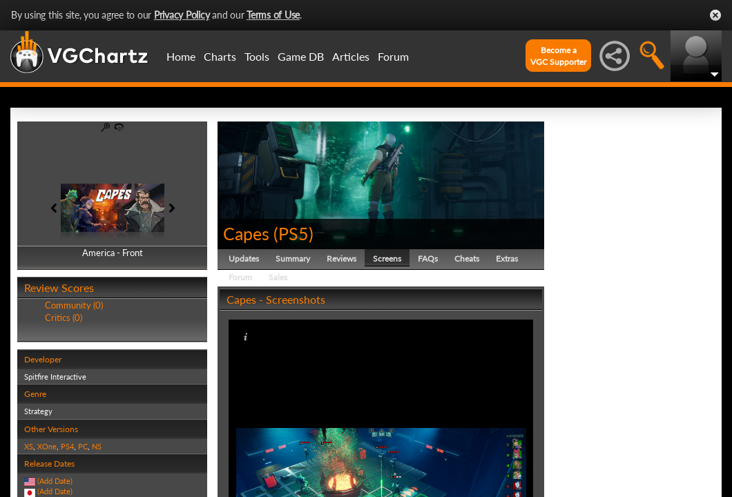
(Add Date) (55, 480)
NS (97, 446)
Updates (244, 258)
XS (28, 446)
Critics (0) (63, 317)
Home (180, 56)
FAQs (428, 258)
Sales (278, 277)
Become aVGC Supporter (558, 56)
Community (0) (74, 305)
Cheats (466, 258)
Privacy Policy (182, 15)
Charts (220, 56)
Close (715, 15)
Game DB (301, 56)
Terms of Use (273, 15)
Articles (350, 56)
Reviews (341, 258)
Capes (246, 233)
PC (83, 446)
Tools (256, 56)
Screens (387, 258)
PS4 (67, 446)
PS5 (293, 233)
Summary (293, 258)
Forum (393, 56)
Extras (507, 258)
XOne (47, 446)
